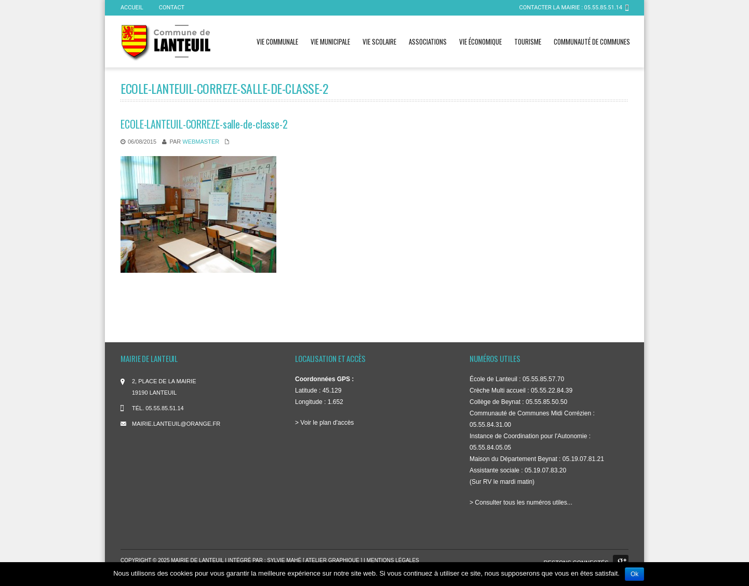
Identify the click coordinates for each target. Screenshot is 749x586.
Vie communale (277, 41)
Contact (171, 7)
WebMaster (200, 141)
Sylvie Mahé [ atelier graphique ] (315, 560)
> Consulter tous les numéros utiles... (521, 502)
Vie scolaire (379, 41)
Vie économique (480, 41)
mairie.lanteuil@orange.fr (176, 424)
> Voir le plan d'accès (324, 422)
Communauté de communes (592, 41)
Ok (634, 574)
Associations (428, 41)
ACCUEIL (132, 7)
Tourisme (527, 41)
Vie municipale (330, 41)
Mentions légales (393, 560)
